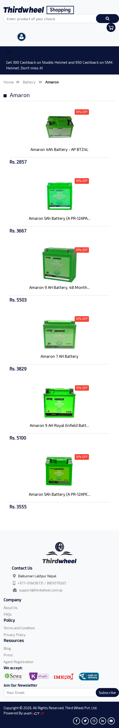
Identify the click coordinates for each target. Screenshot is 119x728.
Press (8, 655)
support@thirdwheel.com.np (40, 590)
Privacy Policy (15, 635)
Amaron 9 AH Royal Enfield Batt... (59, 425)
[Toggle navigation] (8, 53)
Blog (7, 648)
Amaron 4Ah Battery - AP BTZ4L (59, 149)
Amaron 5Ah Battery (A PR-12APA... (59, 218)
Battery (29, 82)
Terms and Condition (19, 628)
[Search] (59, 692)
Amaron (52, 82)
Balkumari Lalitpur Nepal (37, 576)
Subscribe (107, 692)
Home (9, 82)
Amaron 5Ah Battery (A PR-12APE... (59, 494)
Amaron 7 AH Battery (59, 356)
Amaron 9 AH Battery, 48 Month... (59, 287)
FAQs (8, 614)
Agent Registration (18, 662)
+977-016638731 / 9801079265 (42, 583)
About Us (11, 608)
